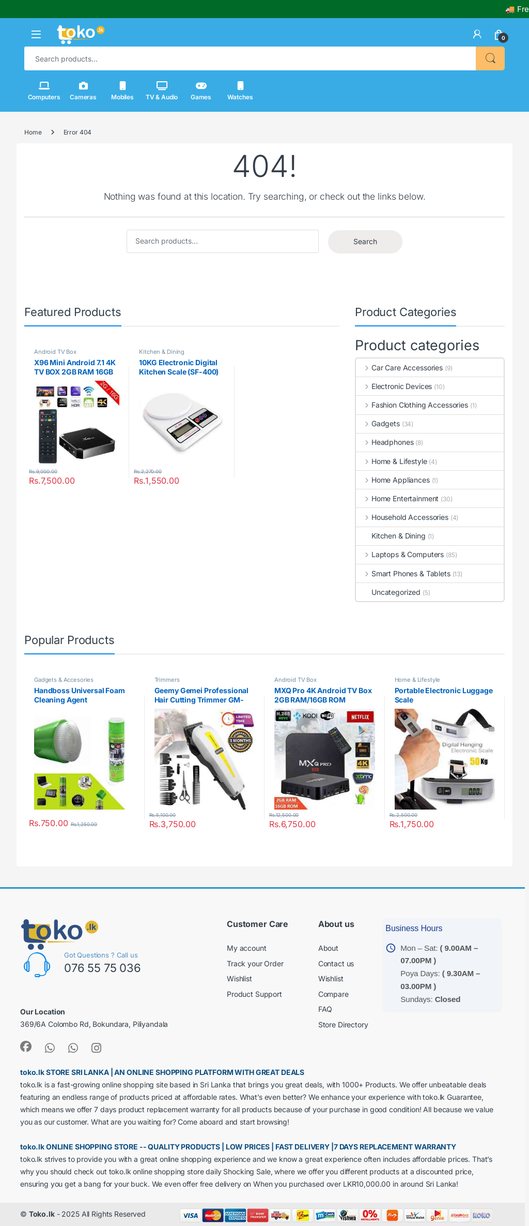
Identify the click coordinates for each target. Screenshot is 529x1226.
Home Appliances (393, 479)
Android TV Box (55, 351)
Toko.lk (42, 1213)
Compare (333, 994)
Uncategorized (388, 592)
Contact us (336, 963)
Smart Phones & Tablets (403, 573)
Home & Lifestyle (391, 461)
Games (201, 91)
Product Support (254, 994)
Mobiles (122, 91)
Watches (240, 91)
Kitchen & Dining (161, 351)
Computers (44, 91)
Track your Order (255, 963)
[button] (36, 34)
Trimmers (167, 679)
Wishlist (239, 978)
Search (490, 58)
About (328, 948)
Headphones (384, 442)
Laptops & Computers (400, 554)
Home (32, 132)
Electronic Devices (394, 386)
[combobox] (250, 58)
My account (247, 948)
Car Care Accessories (399, 367)
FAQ (325, 1009)
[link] (477, 34)
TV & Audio (162, 91)
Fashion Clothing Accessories (412, 404)
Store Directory (343, 1024)
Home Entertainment (397, 498)
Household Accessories (402, 517)
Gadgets (378, 423)
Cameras (83, 91)
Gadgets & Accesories (64, 679)
